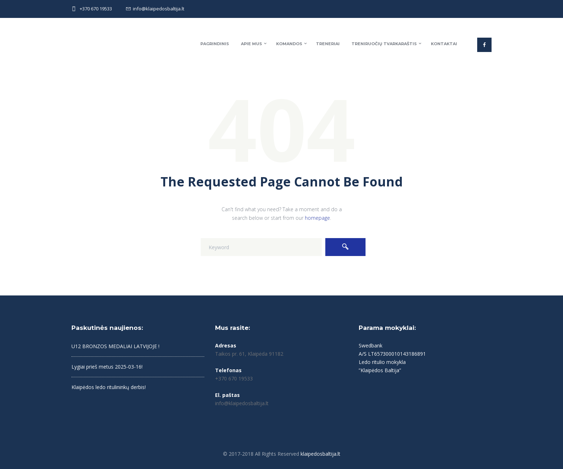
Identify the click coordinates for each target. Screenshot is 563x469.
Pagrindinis (214, 43)
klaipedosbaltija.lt (320, 453)
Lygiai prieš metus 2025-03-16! (107, 366)
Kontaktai (444, 43)
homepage (317, 217)
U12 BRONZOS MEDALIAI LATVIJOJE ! (115, 346)
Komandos (289, 43)
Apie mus (251, 43)
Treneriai (328, 43)
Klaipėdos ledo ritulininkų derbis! (108, 387)
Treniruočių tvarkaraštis (384, 43)
